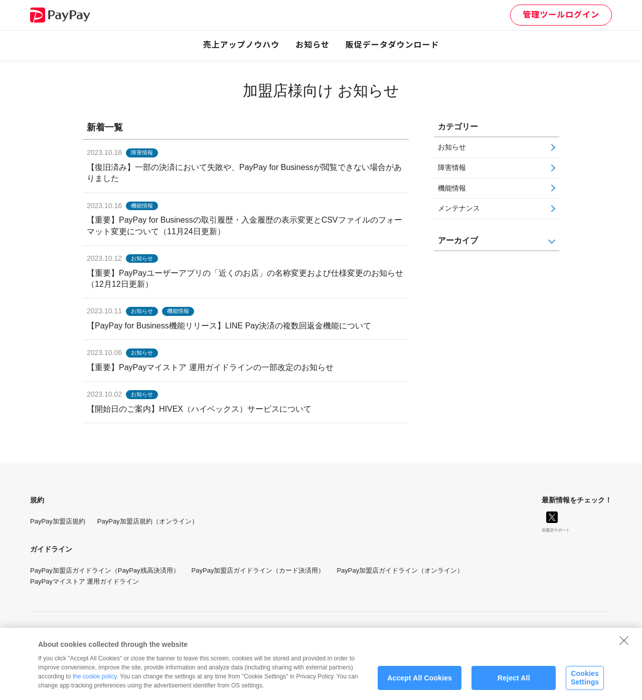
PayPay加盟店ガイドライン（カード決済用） (258, 570)
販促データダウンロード (392, 45)
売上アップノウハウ (241, 45)
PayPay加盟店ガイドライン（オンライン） (400, 570)
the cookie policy (95, 680)
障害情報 (452, 167)
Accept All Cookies (419, 682)
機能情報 (452, 188)
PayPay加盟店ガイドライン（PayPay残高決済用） (105, 570)
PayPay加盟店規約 (57, 521)
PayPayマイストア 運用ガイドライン (84, 581)
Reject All (514, 682)
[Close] (624, 645)
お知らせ (312, 45)
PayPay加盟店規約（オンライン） (147, 521)
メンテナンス (459, 208)
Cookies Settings (585, 682)
